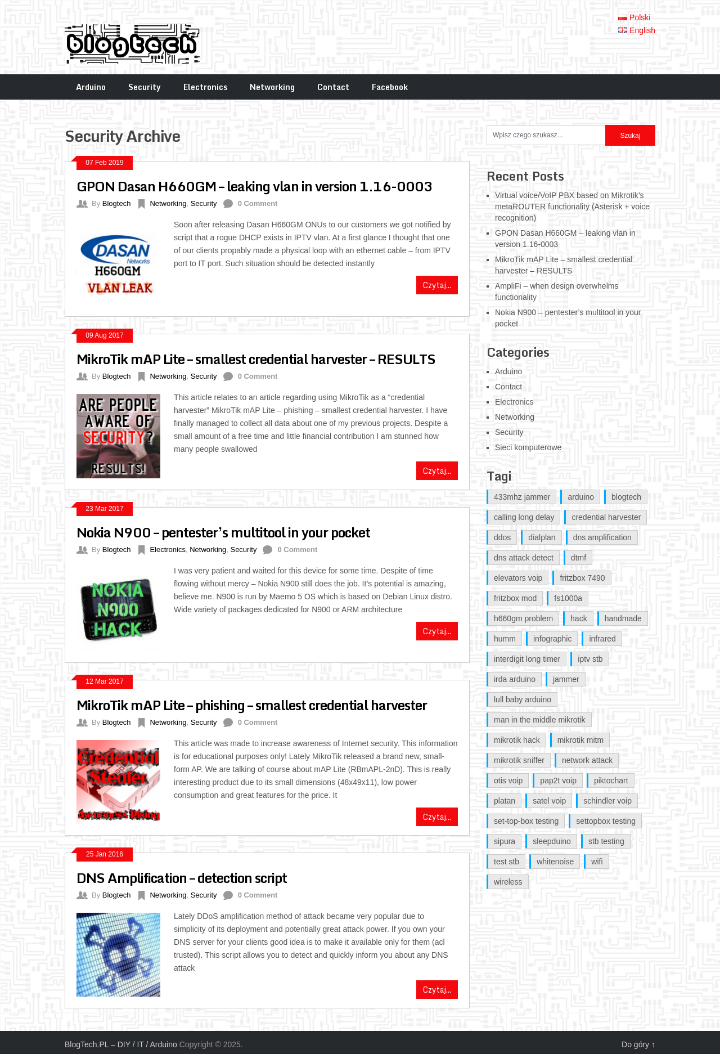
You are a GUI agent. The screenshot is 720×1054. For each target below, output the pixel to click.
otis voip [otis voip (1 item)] (508, 780)
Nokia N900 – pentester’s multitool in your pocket (223, 532)
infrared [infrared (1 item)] (602, 638)
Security (144, 86)
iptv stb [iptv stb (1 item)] (590, 658)
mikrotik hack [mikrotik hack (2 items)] (517, 739)
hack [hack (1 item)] (578, 618)
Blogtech (116, 203)
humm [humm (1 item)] (505, 638)
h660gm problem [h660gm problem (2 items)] (523, 618)
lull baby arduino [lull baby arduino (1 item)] (522, 699)
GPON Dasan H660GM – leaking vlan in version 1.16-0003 (254, 186)
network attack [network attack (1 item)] (587, 760)
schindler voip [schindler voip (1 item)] (607, 800)
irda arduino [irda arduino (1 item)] (515, 679)
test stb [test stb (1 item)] (506, 861)
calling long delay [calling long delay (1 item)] (524, 517)
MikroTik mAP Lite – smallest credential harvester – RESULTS (255, 359)
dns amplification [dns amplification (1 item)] (602, 537)
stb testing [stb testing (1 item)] (606, 841)
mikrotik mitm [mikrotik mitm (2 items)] (580, 739)
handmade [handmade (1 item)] (623, 618)
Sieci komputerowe (528, 447)
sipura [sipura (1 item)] (504, 841)
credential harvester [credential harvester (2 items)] (606, 517)
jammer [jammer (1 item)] (566, 679)
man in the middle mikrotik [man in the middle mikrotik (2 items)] (540, 719)
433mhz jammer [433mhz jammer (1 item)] (522, 496)
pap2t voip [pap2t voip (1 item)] (558, 780)
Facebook (390, 86)
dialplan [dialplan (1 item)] (541, 537)
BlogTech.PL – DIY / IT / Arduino (121, 1044)
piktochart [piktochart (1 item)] (611, 780)
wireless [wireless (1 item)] (508, 881)
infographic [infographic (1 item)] (552, 638)
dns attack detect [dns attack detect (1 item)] (524, 557)
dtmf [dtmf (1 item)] (578, 557)
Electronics (205, 86)
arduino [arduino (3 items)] (581, 496)
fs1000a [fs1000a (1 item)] (568, 598)
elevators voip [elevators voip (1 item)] (518, 577)
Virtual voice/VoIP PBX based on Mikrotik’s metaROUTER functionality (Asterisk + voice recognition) (572, 206)
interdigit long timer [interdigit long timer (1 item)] (527, 658)
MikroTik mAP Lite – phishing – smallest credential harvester (251, 705)
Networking (272, 86)
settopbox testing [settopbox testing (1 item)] (606, 821)
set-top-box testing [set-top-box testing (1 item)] (526, 821)
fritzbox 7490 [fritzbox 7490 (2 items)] (582, 577)
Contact (333, 86)
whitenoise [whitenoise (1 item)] (555, 861)
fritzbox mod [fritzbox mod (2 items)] (515, 598)
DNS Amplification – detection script (181, 878)
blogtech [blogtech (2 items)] (626, 496)
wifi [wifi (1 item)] (596, 861)
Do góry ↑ (638, 1044)
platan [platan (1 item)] (504, 800)
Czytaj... (437, 285)
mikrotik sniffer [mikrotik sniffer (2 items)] (519, 760)
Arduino (91, 86)
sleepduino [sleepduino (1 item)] (552, 841)
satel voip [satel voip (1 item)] (549, 800)
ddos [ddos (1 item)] (502, 537)
